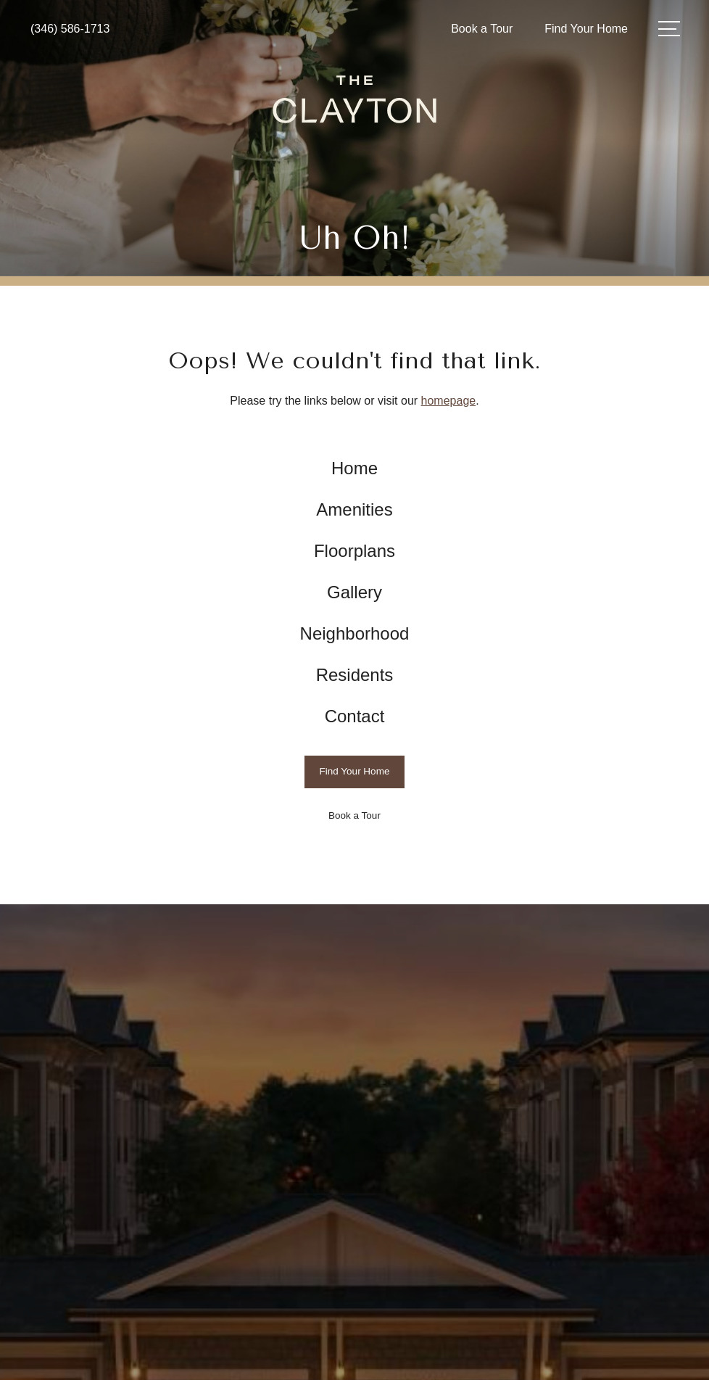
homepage (448, 400)
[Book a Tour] (354, 816)
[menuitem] (354, 468)
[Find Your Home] (354, 772)
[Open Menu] (669, 28)
